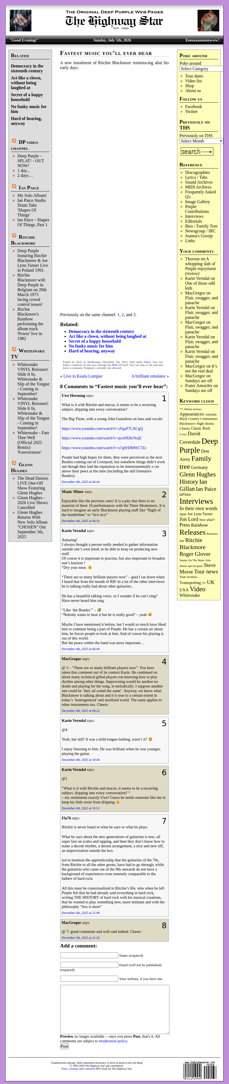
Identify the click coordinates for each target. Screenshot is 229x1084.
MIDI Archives (198, 187)
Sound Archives (199, 182)
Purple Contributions (197, 209)
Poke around (190, 63)
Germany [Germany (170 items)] (199, 467)
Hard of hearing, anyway (92, 351)
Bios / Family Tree (201, 226)
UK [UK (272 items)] (211, 582)
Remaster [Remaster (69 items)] (212, 533)
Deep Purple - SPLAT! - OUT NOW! (30, 161)
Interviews (194, 216)
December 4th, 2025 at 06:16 (81, 521)
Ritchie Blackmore (23, 240)
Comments (89, 1068)
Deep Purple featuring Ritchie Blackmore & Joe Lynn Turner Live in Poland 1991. (32, 260)
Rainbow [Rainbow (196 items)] (199, 525)
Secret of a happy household (27, 97)
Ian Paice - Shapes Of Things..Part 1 (33, 222)
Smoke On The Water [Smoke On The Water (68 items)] (191, 560)
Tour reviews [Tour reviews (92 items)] (188, 577)
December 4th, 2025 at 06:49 (81, 649)
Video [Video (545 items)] (197, 589)
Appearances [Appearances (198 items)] (191, 414)
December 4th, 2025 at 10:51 (81, 808)
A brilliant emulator (148, 376)
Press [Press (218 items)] (184, 525)
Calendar (73, 1068)
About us (193, 90)
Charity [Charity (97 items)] (184, 428)
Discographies (197, 172)
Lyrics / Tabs (196, 177)
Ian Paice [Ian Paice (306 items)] (206, 489)
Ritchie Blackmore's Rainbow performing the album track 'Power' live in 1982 (30, 324)
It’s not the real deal (201, 368)
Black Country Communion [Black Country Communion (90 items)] (198, 419)
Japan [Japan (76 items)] (182, 514)
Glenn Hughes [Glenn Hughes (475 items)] (197, 474)
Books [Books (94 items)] (209, 424)
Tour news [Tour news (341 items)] (206, 571)
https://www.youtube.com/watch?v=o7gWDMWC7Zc (104, 448)
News (147, 362)
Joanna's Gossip (199, 235)
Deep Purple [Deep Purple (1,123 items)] (198, 445)
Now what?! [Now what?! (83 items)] (207, 520)
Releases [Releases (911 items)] (192, 532)
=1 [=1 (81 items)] (181, 409)
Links (190, 240)
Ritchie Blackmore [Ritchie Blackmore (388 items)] (192, 543)
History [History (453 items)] (188, 481)
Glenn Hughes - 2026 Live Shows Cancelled (32, 502)
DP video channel (24, 145)
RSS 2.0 (117, 365)
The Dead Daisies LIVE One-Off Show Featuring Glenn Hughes (32, 485)
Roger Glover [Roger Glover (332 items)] (194, 554)
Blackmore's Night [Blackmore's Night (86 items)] (191, 424)
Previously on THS (195, 135)
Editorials (193, 221)
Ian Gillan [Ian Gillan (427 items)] (193, 485)
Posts (64, 1068)
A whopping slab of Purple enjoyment (200, 266)
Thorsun (192, 259)
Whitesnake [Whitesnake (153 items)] (189, 595)
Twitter (191, 111)
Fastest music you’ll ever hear (106, 53)
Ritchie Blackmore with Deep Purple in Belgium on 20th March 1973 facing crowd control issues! (32, 290)
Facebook (193, 106)
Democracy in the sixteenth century (27, 68)
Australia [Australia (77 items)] (211, 414)
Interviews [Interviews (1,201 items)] (196, 501)
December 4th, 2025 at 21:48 (81, 913)
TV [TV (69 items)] (204, 583)
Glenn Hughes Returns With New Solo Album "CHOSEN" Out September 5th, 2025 (32, 524)
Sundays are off (198, 380)
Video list (193, 81)
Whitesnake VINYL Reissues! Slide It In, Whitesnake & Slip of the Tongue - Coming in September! (33, 379)
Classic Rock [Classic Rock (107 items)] (200, 428)
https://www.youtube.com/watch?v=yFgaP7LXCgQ (102, 428)
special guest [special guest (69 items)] (195, 565)
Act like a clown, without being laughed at (26, 83)
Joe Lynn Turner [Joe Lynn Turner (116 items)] (200, 514)
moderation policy (113, 1041)
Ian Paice (29, 187)
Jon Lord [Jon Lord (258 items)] (188, 519)
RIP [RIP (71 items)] (181, 541)
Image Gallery (197, 201)
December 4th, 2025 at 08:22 (81, 711)
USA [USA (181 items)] (184, 589)
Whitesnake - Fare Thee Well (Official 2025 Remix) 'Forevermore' (33, 442)
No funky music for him (91, 346)
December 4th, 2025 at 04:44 (81, 482)
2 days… (25, 175)
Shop (189, 85)
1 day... (23, 170)
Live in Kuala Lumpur (82, 376)
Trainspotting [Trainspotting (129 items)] (190, 582)
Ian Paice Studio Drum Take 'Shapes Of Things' (31, 207)
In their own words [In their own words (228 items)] (198, 508)
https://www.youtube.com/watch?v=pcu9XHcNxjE (101, 438)
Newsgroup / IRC (200, 231)
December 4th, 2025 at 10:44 (81, 760)
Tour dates (194, 76)
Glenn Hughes (22, 467)
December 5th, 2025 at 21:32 (81, 938)
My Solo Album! (32, 195)
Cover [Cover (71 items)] (183, 434)
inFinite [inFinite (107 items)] (185, 494)
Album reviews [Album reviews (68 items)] (193, 409)
